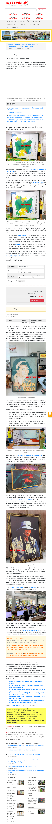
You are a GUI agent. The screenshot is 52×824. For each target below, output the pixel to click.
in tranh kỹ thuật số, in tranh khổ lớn (30, 455)
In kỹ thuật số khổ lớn (28, 44)
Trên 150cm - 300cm (24, 272)
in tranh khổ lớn (27, 734)
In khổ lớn (22, 24)
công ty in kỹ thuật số (16, 732)
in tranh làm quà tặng (12, 737)
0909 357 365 (23, 647)
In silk (36, 44)
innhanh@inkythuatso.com (13, 255)
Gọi (50, 414)
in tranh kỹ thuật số (38, 734)
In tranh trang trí (29, 46)
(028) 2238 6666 (18, 653)
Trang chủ (10, 21)
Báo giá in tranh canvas (14, 113)
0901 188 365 (23, 649)
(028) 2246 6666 (12, 655)
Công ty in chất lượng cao (31, 630)
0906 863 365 (33, 646)
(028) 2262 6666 (28, 653)
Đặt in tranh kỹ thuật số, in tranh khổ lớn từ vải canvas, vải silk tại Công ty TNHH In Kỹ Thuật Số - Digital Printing (25, 120)
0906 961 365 (24, 646)
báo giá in (33, 587)
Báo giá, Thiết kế (19, 21)
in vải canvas (22, 235)
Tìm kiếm (41, 10)
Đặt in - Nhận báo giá (37, 300)
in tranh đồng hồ (39, 737)
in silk (42, 182)
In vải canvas (12, 46)
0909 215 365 (16, 646)
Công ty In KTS (16, 27)
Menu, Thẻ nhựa (35, 21)
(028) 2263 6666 (38, 653)
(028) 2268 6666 (22, 655)
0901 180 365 (14, 647)
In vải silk (20, 46)
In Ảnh (27, 21)
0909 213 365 (14, 649)
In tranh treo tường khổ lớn (26, 737)
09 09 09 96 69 (32, 647)
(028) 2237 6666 (32, 655)
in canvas (36, 182)
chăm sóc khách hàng (17, 587)
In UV (8, 27)
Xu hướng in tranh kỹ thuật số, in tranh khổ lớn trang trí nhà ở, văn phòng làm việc (25, 109)
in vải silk (18, 244)
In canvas (17, 44)
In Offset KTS (31, 24)
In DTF (38, 24)
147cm (21, 270)
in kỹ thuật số (32, 732)
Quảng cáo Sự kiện (12, 24)
